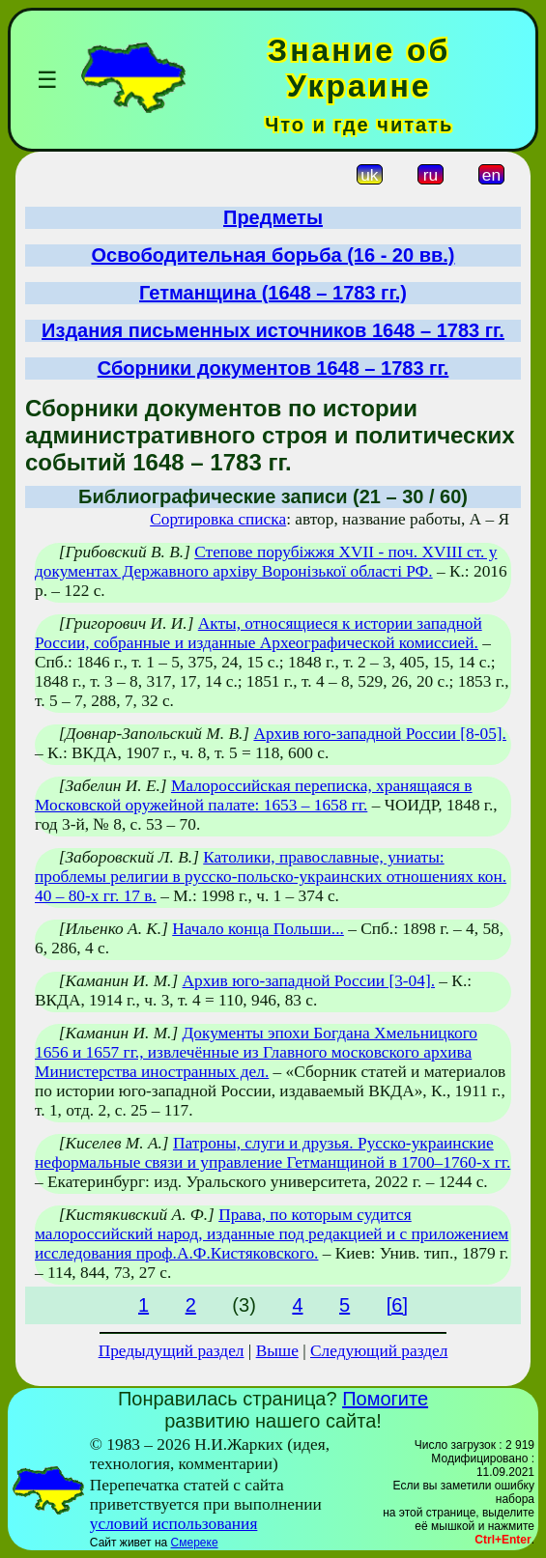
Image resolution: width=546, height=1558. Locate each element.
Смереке (194, 1542)
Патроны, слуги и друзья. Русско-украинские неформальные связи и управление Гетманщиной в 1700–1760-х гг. (272, 1153)
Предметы (273, 217)
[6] (397, 1305)
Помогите (385, 1398)
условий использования (174, 1524)
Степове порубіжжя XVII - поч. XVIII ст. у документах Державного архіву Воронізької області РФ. (266, 562)
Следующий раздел (378, 1351)
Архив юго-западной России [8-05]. (379, 733)
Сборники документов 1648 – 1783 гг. (273, 368)
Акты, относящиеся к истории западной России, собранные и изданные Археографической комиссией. (258, 633)
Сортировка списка (218, 519)
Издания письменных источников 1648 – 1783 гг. (273, 330)
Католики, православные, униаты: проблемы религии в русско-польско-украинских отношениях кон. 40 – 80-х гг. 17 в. (270, 876)
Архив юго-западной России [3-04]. (309, 981)
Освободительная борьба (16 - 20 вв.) (273, 255)
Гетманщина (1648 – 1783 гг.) (273, 292)
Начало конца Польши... (258, 929)
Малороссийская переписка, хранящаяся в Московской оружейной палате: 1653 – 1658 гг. (254, 795)
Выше (277, 1351)
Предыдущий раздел (171, 1351)
